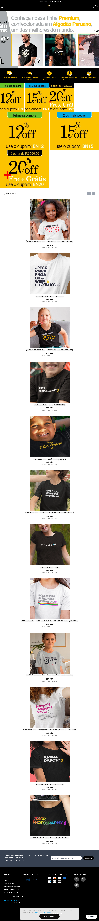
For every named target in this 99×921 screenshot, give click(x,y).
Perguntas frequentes (11, 890)
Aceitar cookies (49, 916)
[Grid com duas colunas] (89, 193)
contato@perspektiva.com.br (13, 900)
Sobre (6, 881)
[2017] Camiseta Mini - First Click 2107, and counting (49, 675)
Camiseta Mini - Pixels (49, 567)
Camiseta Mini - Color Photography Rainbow (49, 838)
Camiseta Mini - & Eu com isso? (49, 296)
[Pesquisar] (93, 7)
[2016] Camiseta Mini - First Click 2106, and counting (49, 241)
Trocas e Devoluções (11, 893)
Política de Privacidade (12, 887)
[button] (2, 6)
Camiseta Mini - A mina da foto (49, 784)
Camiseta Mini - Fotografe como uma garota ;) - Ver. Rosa (49, 729)
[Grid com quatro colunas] (93, 193)
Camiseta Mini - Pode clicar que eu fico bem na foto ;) (49, 512)
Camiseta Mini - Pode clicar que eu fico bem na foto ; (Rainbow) (49, 621)
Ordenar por (11, 193)
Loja (5, 878)
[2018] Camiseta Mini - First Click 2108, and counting (49, 350)
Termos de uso (9, 884)
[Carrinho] (96, 6)
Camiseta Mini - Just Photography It (49, 459)
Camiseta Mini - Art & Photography (49, 405)
